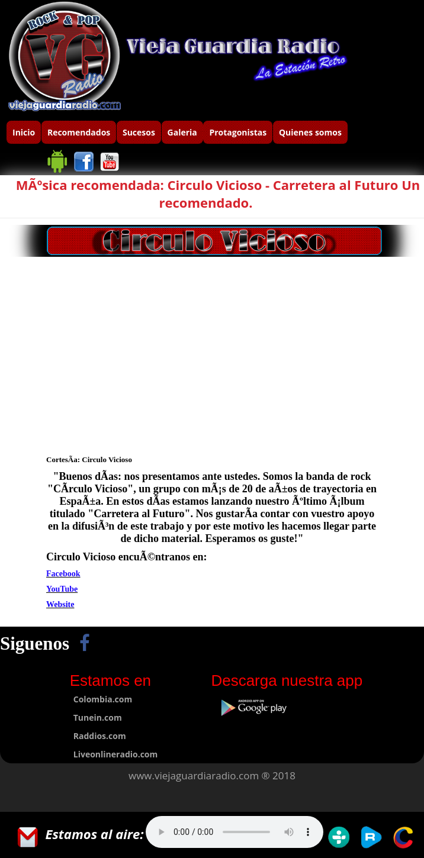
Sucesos (139, 132)
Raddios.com (99, 735)
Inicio (23, 132)
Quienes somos (310, 132)
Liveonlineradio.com (115, 754)
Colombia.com (102, 699)
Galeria (182, 132)
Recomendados (78, 132)
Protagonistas (237, 132)
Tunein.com (97, 717)
